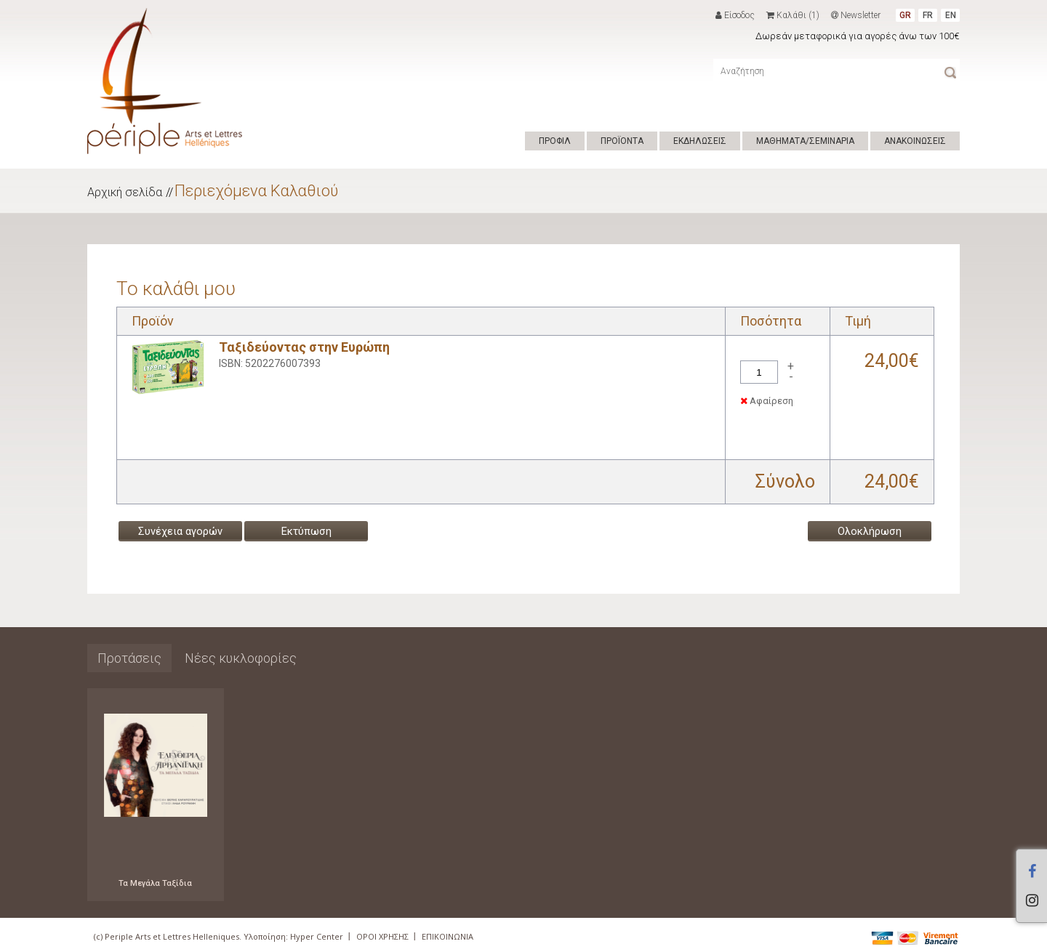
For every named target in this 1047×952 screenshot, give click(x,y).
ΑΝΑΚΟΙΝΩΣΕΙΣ (915, 141)
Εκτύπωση (306, 531)
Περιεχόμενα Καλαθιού (256, 191)
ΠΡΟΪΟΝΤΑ (622, 141)
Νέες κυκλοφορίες (241, 658)
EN (950, 15)
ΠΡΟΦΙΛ (555, 141)
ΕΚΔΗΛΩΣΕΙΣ (699, 141)
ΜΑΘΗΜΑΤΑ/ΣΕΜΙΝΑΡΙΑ (805, 141)
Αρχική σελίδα (124, 192)
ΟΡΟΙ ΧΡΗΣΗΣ (382, 936)
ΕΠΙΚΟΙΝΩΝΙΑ (447, 936)
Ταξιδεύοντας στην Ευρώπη (304, 347)
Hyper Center (316, 936)
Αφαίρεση (766, 400)
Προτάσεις (129, 658)
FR (928, 15)
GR (905, 15)
